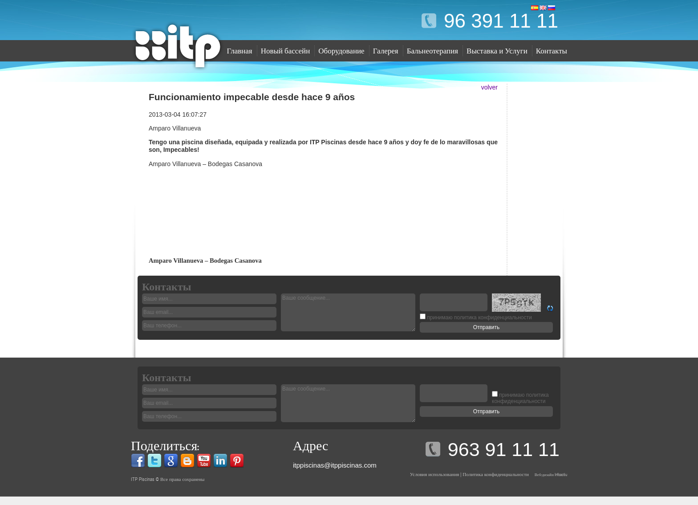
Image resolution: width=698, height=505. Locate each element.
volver (489, 87)
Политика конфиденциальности (495, 474)
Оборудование (341, 50)
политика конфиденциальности (520, 398)
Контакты (551, 50)
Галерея (385, 50)
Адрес (310, 445)
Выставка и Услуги (497, 50)
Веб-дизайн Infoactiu (551, 474)
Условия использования (434, 474)
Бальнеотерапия (432, 50)
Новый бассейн (285, 50)
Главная (239, 50)
